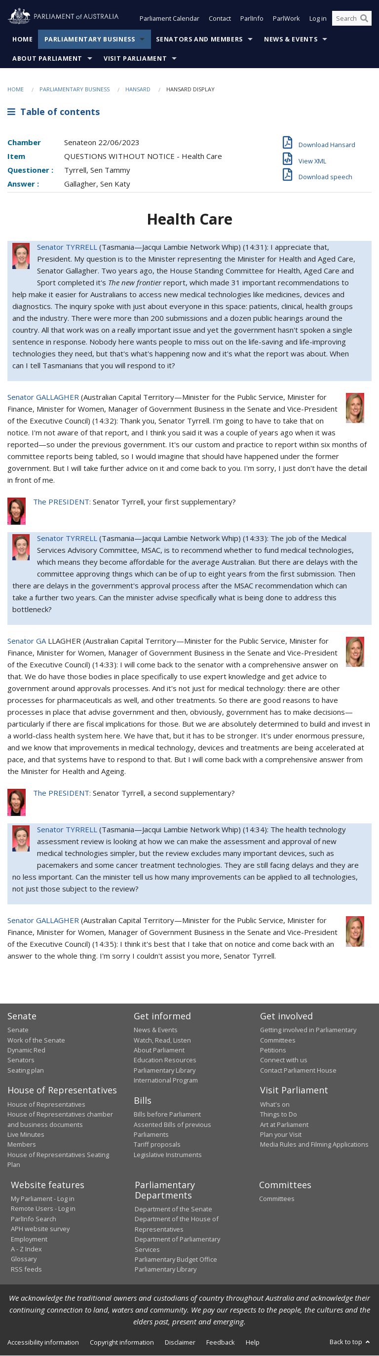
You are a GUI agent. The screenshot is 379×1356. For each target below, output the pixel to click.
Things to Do (278, 1114)
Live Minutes (25, 1134)
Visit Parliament (135, 58)
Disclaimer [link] (180, 1342)
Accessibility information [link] (43, 1342)
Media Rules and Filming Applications (314, 1144)
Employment (29, 1239)
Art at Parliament (284, 1124)
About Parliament (47, 58)
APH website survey (40, 1229)
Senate (18, 1030)
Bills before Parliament (167, 1114)
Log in (318, 18)
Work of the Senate (36, 1040)
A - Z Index (26, 1248)
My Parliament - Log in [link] (43, 1198)
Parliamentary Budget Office (176, 1259)
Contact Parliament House (298, 1070)
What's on (275, 1104)
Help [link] (253, 1342)
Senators (21, 1060)
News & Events (290, 39)
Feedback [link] (220, 1342)
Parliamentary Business (89, 39)
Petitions (273, 1050)
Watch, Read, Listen (162, 1040)
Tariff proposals (157, 1144)
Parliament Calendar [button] (169, 18)
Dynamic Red (26, 1050)
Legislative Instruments (168, 1154)
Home (22, 39)
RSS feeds (26, 1269)
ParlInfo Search (33, 1218)
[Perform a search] (364, 18)
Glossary (24, 1259)
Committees (277, 1198)
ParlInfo (252, 18)
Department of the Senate (173, 1208)
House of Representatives (46, 1104)
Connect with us (283, 1060)
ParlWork (286, 18)
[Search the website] (352, 18)
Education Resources (165, 1060)
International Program (166, 1080)
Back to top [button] (351, 1341)
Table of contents (53, 112)
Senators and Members (199, 39)
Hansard (138, 89)
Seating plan (25, 1070)
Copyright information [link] (122, 1342)
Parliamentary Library (164, 1070)
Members (21, 1144)
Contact (220, 18)
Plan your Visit (281, 1134)
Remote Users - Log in (43, 1208)
